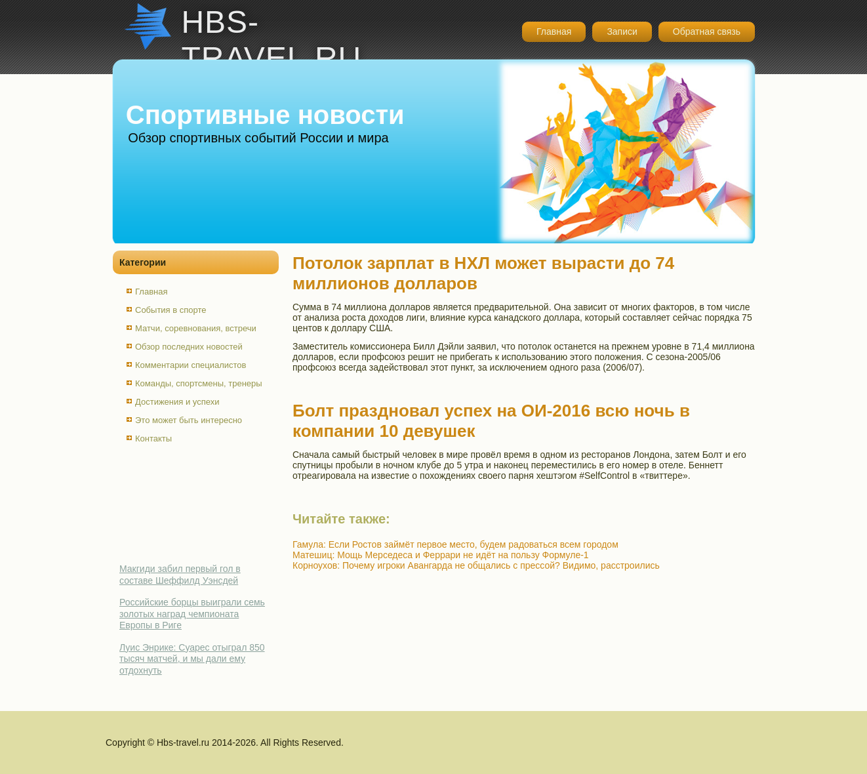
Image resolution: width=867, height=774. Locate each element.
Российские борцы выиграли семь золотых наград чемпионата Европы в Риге (192, 613)
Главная (553, 31)
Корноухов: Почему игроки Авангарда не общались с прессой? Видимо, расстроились (476, 565)
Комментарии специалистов (191, 365)
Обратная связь (706, 31)
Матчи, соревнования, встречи (195, 328)
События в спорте (171, 310)
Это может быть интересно (188, 420)
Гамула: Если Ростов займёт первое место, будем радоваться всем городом (455, 544)
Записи (622, 31)
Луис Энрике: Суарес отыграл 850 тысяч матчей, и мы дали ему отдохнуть (192, 659)
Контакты (153, 438)
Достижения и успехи (177, 402)
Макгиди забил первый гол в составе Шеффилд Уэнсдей (180, 574)
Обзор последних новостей (189, 347)
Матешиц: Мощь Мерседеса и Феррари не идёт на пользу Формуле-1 (440, 555)
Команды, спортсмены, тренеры (198, 383)
